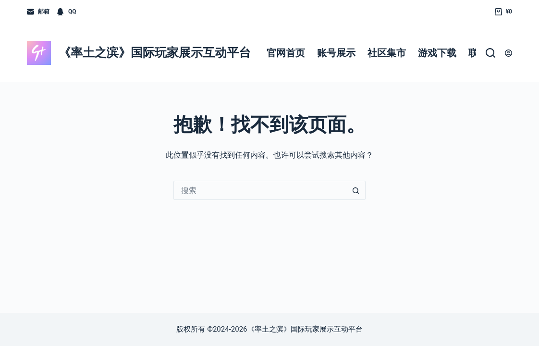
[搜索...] (259, 190)
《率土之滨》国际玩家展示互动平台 (155, 53)
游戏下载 (437, 53)
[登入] (508, 53)
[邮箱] (38, 12)
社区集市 (387, 53)
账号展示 (336, 53)
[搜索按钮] (356, 190)
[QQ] (66, 12)
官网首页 (286, 53)
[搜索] (490, 53)
